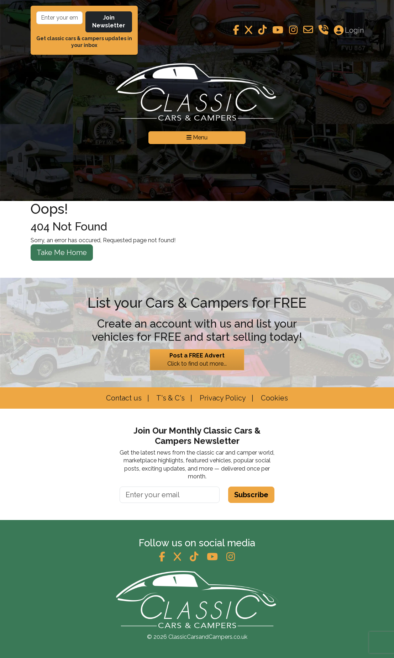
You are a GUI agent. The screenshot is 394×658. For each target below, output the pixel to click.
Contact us (124, 398)
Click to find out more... (197, 359)
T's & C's (170, 398)
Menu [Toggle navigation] (197, 137)
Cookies (273, 398)
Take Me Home (62, 252)
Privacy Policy (222, 398)
